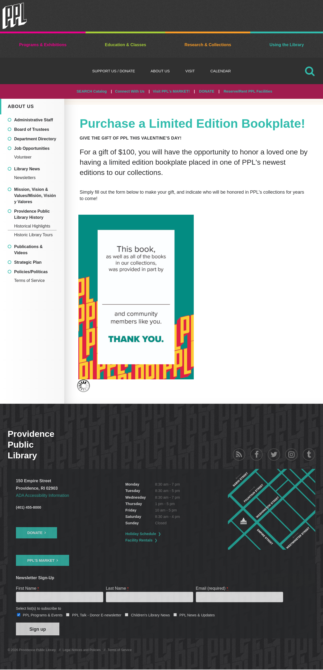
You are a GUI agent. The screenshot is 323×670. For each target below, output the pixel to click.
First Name (27, 588)
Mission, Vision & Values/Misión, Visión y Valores (35, 195)
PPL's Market (41, 560)
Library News (27, 169)
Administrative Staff (33, 120)
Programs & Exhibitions (43, 44)
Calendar (220, 71)
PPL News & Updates (197, 615)
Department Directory (35, 139)
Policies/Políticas (31, 272)
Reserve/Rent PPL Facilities (248, 91)
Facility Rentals (139, 540)
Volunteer (23, 157)
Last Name (117, 588)
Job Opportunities (32, 148)
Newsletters (25, 177)
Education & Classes (125, 44)
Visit (190, 71)
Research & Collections (207, 44)
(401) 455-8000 (28, 507)
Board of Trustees (31, 129)
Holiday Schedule (141, 534)
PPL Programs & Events (43, 615)
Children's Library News (150, 615)
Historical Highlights (32, 226)
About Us (160, 71)
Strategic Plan (28, 262)
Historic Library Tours (33, 235)
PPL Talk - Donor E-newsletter (96, 615)
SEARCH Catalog (92, 91)
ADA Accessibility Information (43, 495)
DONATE (206, 91)
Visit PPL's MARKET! (171, 91)
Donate (35, 533)
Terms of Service (29, 280)
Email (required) (212, 588)
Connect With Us (130, 91)
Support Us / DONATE (113, 71)
